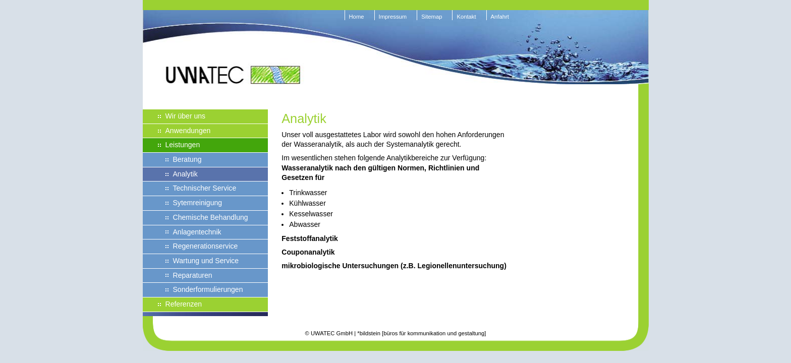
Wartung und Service (206, 261)
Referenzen (183, 304)
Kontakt (466, 17)
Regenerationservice (205, 246)
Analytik (185, 174)
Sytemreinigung (197, 203)
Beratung (187, 159)
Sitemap (431, 17)
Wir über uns (185, 116)
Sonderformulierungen (208, 289)
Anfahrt (500, 17)
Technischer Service (205, 188)
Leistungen (182, 145)
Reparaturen (192, 275)
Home (356, 17)
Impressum (393, 17)
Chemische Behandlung (210, 217)
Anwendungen (188, 131)
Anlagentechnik (197, 232)
